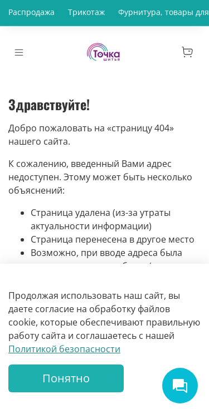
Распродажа (31, 12)
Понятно (66, 378)
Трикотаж (86, 12)
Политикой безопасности (64, 349)
